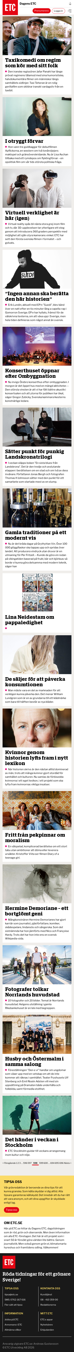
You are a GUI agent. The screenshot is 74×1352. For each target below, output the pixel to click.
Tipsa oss (11, 1209)
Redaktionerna (48, 1304)
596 (25, 1163)
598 (35, 1163)
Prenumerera (41, 10)
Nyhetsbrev (46, 1324)
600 (46, 1163)
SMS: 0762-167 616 (15, 1299)
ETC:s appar (46, 1319)
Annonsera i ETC (13, 1324)
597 (30, 1163)
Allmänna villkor (13, 1329)
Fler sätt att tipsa (13, 1304)
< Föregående (9, 1163)
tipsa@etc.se (11, 1294)
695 (57, 1163)
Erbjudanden (47, 1329)
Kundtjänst (46, 1294)
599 (41, 1163)
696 (61, 1163)
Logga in (58, 10)
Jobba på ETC (11, 1319)
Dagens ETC (45, 3)
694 (52, 1163)
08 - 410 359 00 (49, 1299)
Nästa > (67, 1163)
